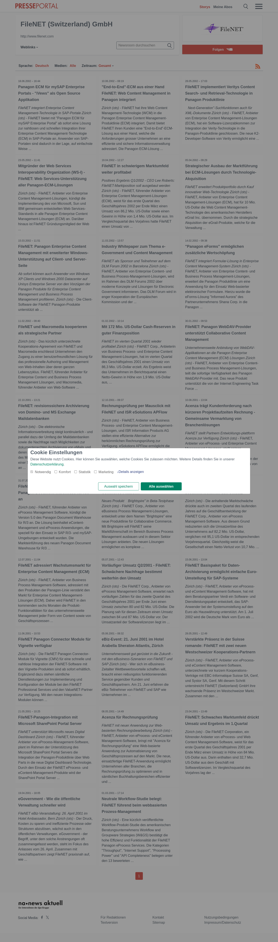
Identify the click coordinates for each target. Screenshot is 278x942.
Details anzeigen (131, 471)
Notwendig (43, 472)
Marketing (105, 472)
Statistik (85, 472)
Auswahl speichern (118, 486)
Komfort (65, 472)
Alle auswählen (161, 486)
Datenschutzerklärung (47, 464)
